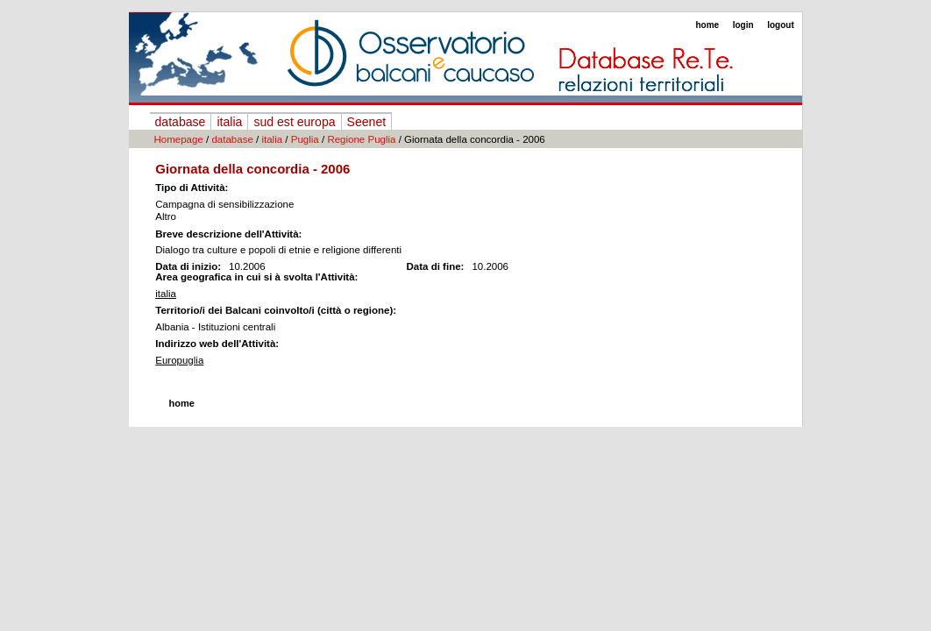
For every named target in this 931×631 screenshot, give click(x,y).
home (707, 25)
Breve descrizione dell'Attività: (228, 234)
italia (229, 122)
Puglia (305, 139)
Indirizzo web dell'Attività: (217, 343)
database (180, 122)
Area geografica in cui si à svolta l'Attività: (256, 277)
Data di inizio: (188, 266)
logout (780, 25)
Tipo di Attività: (191, 187)
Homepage (178, 139)
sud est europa (294, 122)
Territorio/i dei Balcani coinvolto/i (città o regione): (275, 310)
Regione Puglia (361, 139)
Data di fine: (436, 266)
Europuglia (179, 360)
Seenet (367, 122)
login (743, 25)
